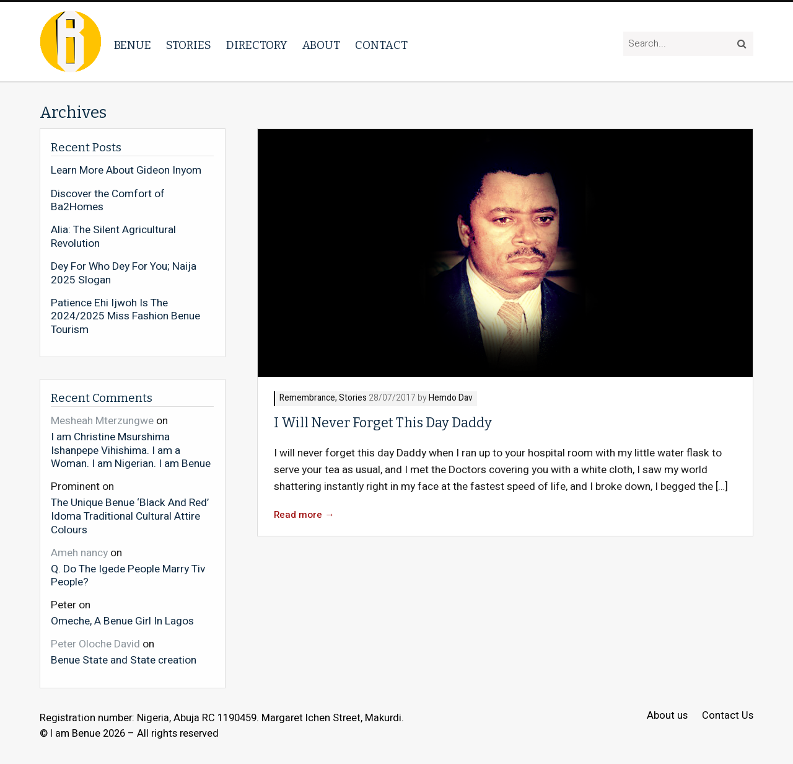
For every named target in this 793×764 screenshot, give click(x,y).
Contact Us (727, 716)
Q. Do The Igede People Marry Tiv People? (128, 575)
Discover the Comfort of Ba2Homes (108, 200)
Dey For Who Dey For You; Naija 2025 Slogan (123, 273)
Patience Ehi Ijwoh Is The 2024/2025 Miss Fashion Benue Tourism (125, 316)
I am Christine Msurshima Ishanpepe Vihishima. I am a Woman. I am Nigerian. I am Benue (131, 450)
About (321, 45)
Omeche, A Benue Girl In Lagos (122, 620)
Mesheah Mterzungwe (102, 421)
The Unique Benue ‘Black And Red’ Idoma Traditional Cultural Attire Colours (130, 515)
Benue (132, 45)
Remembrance (307, 398)
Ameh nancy (79, 553)
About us (667, 716)
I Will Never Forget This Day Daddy (383, 423)
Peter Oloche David (95, 644)
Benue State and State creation (123, 659)
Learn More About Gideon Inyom (126, 170)
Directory (256, 45)
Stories (188, 45)
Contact (381, 45)
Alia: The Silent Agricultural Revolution (113, 236)
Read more (304, 515)
